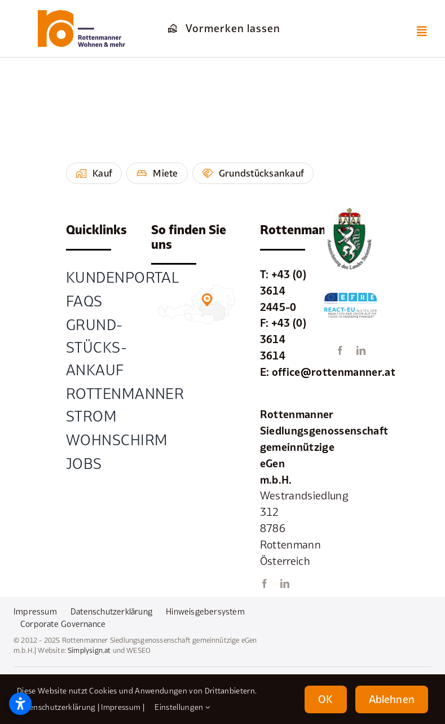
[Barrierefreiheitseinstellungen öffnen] (20, 703)
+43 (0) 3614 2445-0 (283, 290)
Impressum (120, 707)
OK (325, 699)
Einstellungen (182, 707)
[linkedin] (284, 583)
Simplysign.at (89, 650)
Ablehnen (392, 699)
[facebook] (264, 583)
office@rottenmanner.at (333, 372)
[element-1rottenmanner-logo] (81, 15)
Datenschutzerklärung (56, 707)
